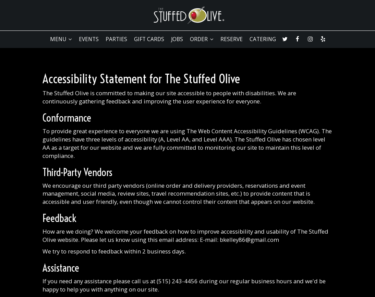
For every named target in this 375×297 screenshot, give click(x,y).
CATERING (263, 39)
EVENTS (89, 39)
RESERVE (231, 39)
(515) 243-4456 (177, 281)
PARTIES (116, 39)
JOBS (177, 39)
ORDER (202, 39)
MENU (61, 39)
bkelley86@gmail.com (249, 240)
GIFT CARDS (149, 39)
